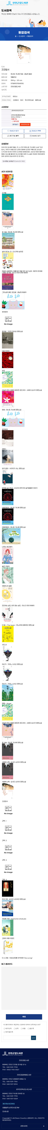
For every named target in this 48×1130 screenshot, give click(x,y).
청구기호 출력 (14, 136)
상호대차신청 (25, 124)
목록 (24, 1017)
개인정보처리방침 (8, 1104)
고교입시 (16, 100)
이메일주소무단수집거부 (10, 1107)
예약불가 (15, 124)
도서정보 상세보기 (14, 161)
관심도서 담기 (14, 131)
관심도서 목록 (36, 131)
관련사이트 (24, 1126)
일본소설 (38, 100)
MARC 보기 (36, 136)
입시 (21, 100)
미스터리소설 (29, 100)
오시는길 (5, 1111)
